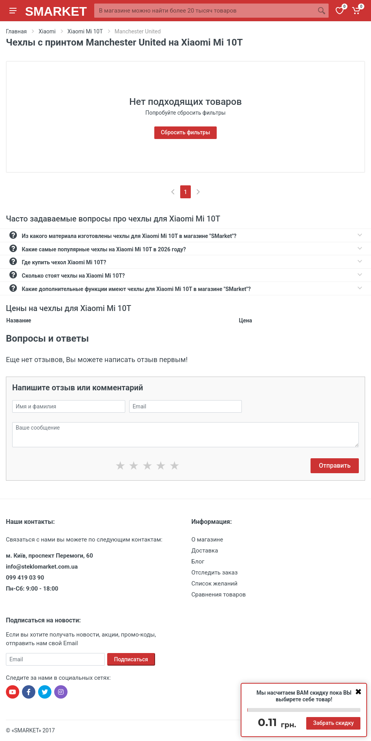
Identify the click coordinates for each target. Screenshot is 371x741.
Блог (198, 561)
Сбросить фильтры (185, 132)
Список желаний (215, 583)
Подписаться (131, 659)
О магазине (207, 539)
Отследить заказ (215, 572)
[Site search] (204, 11)
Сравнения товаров (219, 594)
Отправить (335, 465)
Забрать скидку (333, 723)
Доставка (205, 550)
